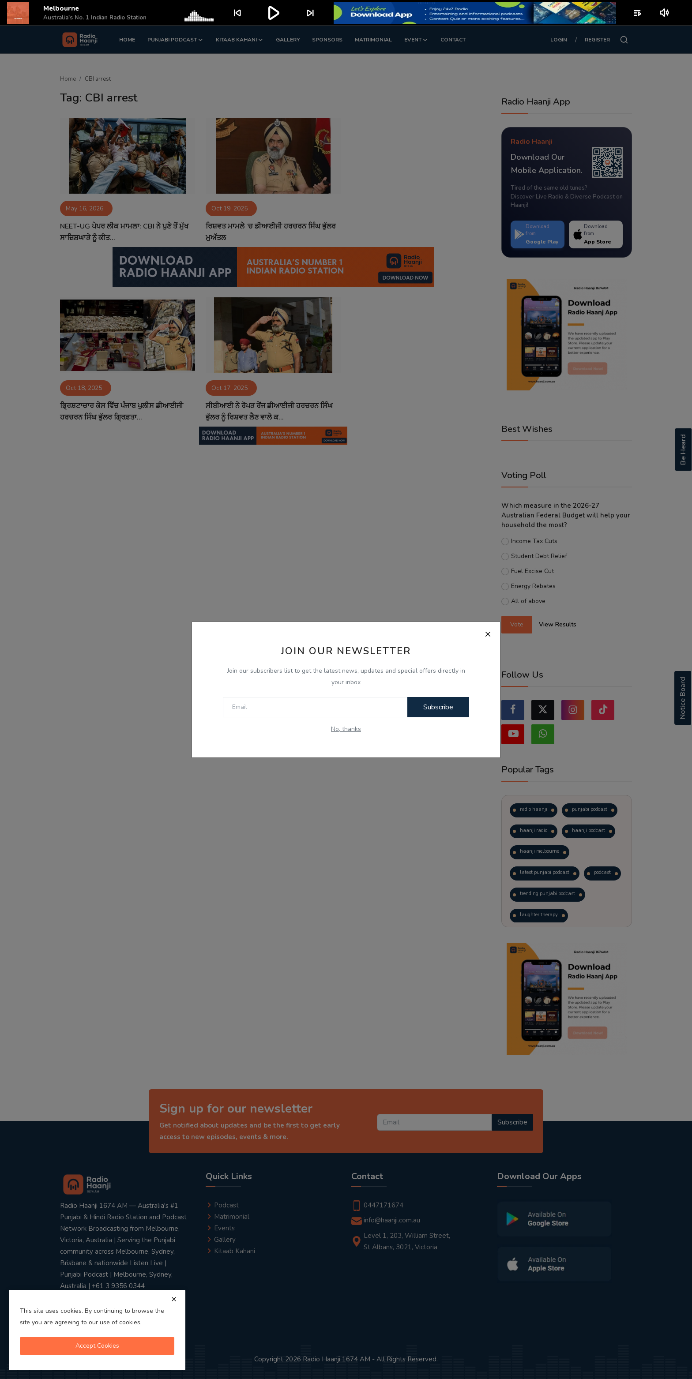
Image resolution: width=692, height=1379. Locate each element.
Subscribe (438, 707)
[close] (174, 1299)
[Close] (488, 634)
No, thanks (346, 729)
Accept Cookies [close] (97, 1346)
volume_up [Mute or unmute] (665, 12)
